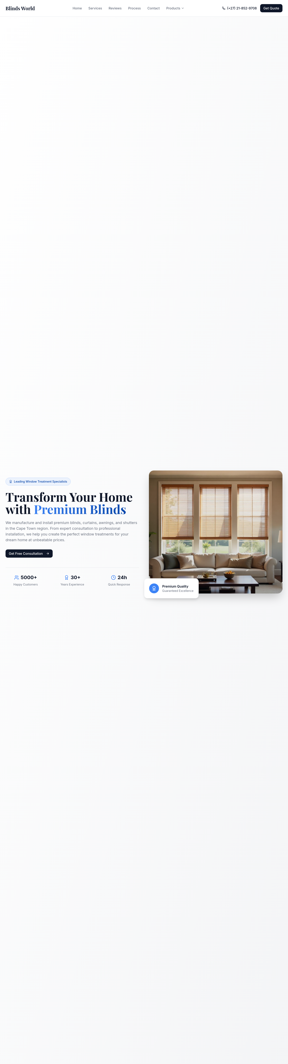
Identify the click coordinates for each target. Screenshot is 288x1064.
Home (77, 8)
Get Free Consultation (29, 554)
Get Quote (271, 8)
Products (175, 8)
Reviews (115, 8)
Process (134, 8)
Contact (153, 8)
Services (95, 8)
